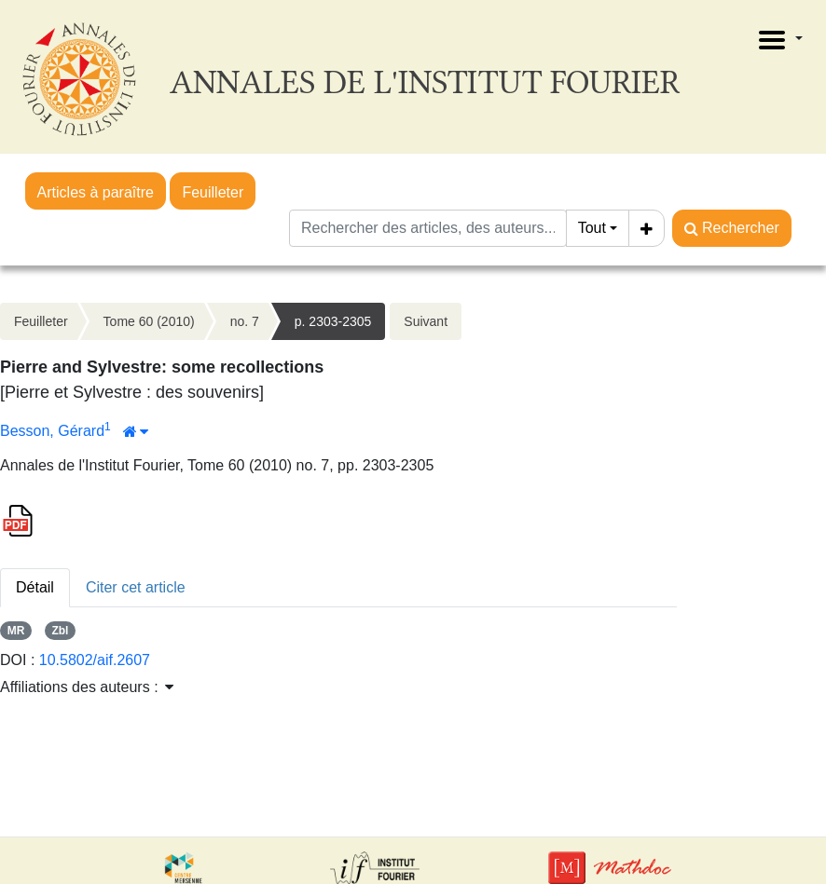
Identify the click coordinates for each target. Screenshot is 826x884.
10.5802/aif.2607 (94, 660)
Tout (592, 228)
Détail (35, 587)
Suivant (425, 321)
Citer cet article (136, 587)
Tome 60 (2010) (149, 321)
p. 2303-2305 (333, 321)
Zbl (59, 630)
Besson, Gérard (52, 431)
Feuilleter (212, 192)
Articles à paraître (95, 192)
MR (16, 630)
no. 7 (244, 321)
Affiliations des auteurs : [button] (86, 687)
